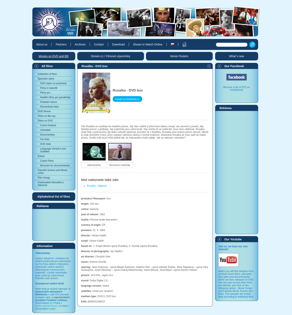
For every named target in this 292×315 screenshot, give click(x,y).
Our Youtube (233, 239)
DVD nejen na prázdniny (53, 83)
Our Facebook (234, 66)
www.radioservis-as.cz (48, 305)
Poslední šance (48, 102)
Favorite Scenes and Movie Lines (52, 171)
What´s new (236, 56)
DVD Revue (44, 111)
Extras (41, 156)
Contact (99, 44)
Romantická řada (49, 106)
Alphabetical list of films (53, 196)
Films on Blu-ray (47, 116)
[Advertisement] (53, 224)
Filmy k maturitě (49, 88)
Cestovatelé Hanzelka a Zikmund (51, 184)
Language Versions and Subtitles (53, 150)
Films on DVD (45, 120)
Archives (80, 44)
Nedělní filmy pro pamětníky (55, 97)
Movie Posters (179, 56)
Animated (45, 130)
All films (47, 66)
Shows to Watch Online (147, 44)
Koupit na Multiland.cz (127, 99)
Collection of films (47, 74)
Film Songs (44, 177)
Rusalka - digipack (97, 185)
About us (41, 44)
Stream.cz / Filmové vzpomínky (110, 56)
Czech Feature (48, 125)
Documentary (47, 134)
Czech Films (47, 160)
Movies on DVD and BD (54, 56)
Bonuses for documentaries (55, 165)
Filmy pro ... (46, 92)
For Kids (44, 139)
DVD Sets (45, 144)
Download (118, 44)
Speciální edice (46, 78)
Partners (61, 44)
